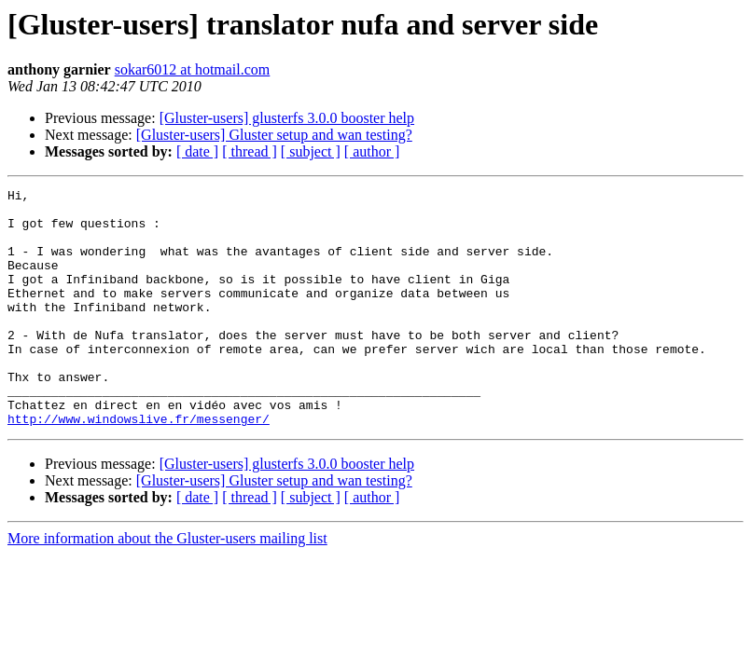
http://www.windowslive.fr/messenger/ (138, 466)
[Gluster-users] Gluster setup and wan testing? (274, 135)
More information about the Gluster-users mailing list (167, 586)
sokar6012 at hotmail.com (193, 69)
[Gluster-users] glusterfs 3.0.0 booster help (287, 118)
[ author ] (372, 151)
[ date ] (197, 151)
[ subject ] (311, 151)
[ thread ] (249, 151)
